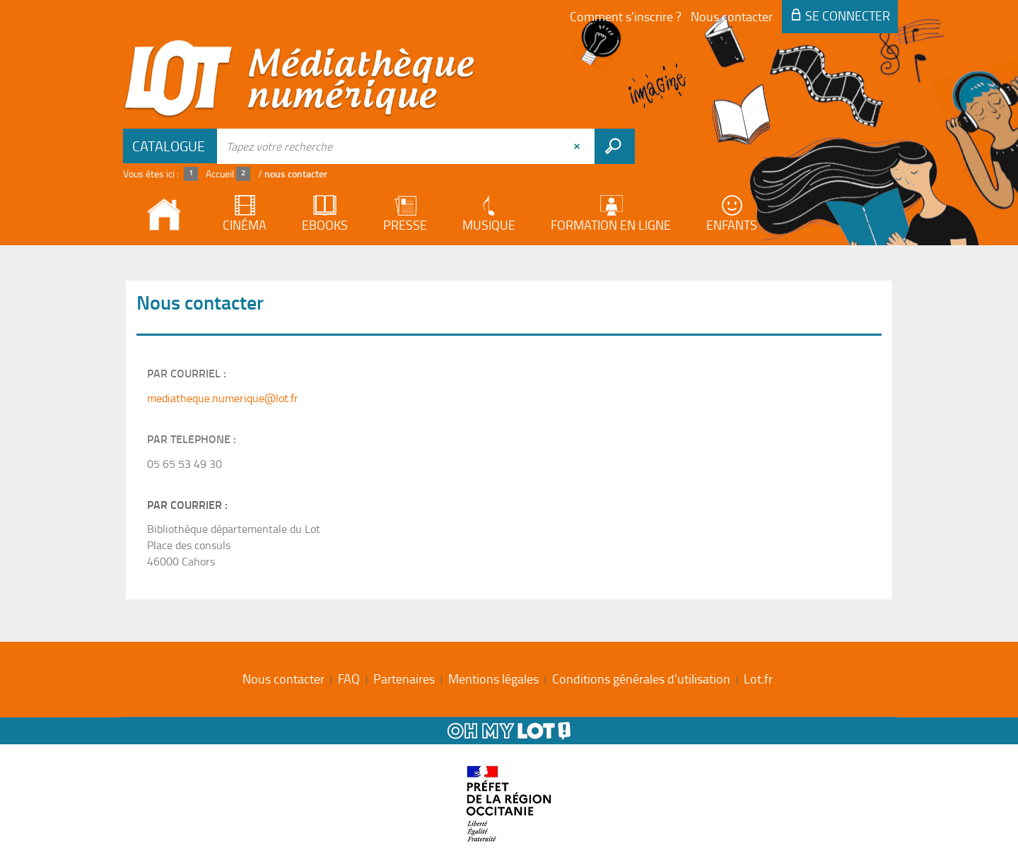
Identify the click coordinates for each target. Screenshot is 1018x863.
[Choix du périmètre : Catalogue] (170, 146)
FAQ (349, 678)
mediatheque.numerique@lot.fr (222, 398)
